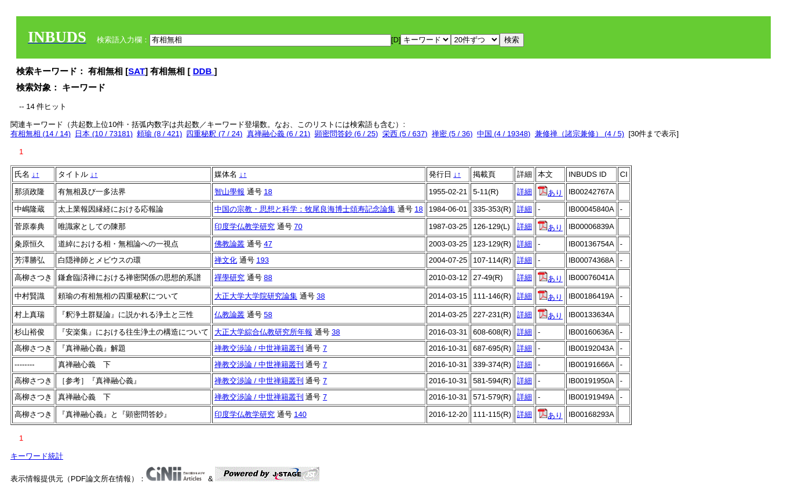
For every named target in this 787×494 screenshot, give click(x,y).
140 (300, 414)
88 (268, 277)
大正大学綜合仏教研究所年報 (263, 332)
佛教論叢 (229, 243)
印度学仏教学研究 (244, 226)
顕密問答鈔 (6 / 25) (346, 133)
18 (268, 191)
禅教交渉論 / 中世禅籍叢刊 (259, 348)
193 (262, 260)
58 (268, 314)
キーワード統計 (36, 456)
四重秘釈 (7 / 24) (214, 133)
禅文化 (225, 260)
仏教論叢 (229, 314)
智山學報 (229, 191)
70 (298, 226)
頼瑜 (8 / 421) (159, 133)
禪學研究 (229, 277)
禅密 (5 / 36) (452, 133)
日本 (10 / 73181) (104, 133)
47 (268, 243)
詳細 (524, 191)
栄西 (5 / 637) (405, 133)
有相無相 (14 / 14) (40, 133)
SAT (136, 71)
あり (550, 192)
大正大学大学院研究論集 (255, 296)
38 (320, 296)
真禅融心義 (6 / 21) (279, 133)
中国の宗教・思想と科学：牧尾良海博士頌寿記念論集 (304, 209)
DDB (203, 71)
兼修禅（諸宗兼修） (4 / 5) (580, 133)
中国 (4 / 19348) (504, 133)
